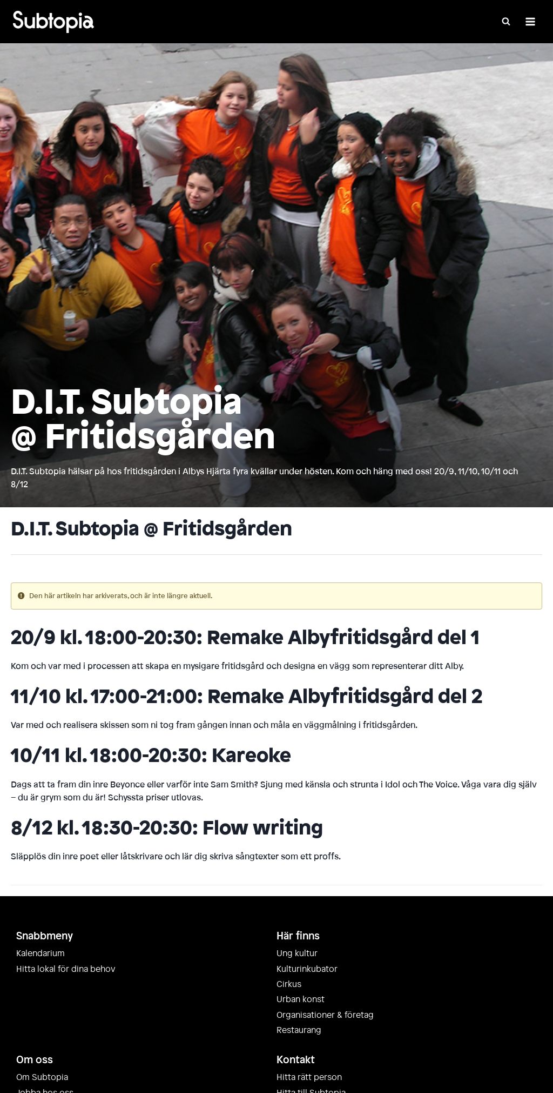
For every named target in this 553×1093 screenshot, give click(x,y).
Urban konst (300, 999)
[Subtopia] (53, 22)
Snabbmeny (44, 936)
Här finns (298, 936)
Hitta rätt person (309, 1077)
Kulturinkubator (307, 969)
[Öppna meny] (530, 21)
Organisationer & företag (325, 1015)
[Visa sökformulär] (506, 21)
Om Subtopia (42, 1077)
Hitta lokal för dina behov (66, 969)
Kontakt (295, 1060)
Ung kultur (297, 953)
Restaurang (298, 1030)
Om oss (34, 1060)
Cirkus (288, 984)
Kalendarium (40, 953)
